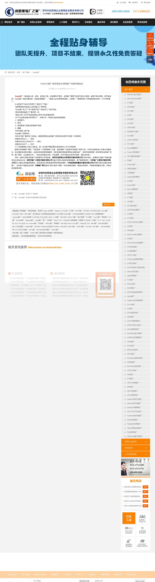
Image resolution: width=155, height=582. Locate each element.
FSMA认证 (44, 217)
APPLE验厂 (49, 223)
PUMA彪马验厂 (133, 313)
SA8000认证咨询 (78, 214)
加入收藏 (123, 2)
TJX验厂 (130, 226)
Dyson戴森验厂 (133, 148)
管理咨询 (129, 448)
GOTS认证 (35, 217)
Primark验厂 (131, 284)
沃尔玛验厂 (20, 226)
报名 (145, 487)
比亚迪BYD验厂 (133, 131)
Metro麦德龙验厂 (133, 329)
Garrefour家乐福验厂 (134, 416)
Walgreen (58, 211)
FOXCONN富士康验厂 (135, 222)
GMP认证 (66, 220)
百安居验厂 (131, 362)
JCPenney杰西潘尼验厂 (135, 259)
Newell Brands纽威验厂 (135, 243)
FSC (27, 223)
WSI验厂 (130, 214)
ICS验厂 (130, 309)
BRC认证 (63, 217)
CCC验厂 (71, 211)
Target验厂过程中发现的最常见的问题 (32, 197)
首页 (18, 72)
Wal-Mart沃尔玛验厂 (134, 99)
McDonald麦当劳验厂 (135, 436)
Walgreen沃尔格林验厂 (135, 300)
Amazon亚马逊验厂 (134, 403)
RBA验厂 (94, 223)
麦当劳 (40, 211)
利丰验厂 (130, 387)
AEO (103, 220)
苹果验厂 (57, 223)
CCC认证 (64, 211)
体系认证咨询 (130, 442)
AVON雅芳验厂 (133, 395)
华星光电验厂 (132, 169)
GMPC (129, 115)
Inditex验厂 (68, 214)
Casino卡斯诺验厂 (133, 152)
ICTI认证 (87, 220)
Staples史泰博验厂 (134, 177)
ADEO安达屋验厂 (133, 210)
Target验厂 (36, 72)
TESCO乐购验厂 (133, 383)
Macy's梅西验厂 (133, 189)
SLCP (16, 223)
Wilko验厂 (131, 230)
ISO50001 (86, 211)
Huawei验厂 (33, 223)
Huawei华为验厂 (133, 271)
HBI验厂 (130, 193)
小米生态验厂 (132, 263)
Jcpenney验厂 (16, 217)
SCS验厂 (130, 181)
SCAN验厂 (131, 144)
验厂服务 (26, 72)
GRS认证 (83, 223)
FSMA (50, 217)
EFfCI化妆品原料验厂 (135, 292)
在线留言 (135, 2)
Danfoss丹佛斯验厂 (134, 407)
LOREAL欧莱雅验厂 (134, 337)
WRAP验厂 (131, 107)
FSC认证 (22, 223)
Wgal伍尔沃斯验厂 (134, 424)
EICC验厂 (75, 223)
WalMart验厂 (29, 226)
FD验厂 (130, 160)
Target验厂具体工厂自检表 (28, 194)
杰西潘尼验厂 (100, 214)
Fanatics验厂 (131, 164)
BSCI (70, 223)
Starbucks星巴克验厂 (134, 399)
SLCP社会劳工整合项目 (136, 267)
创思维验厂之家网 (77, 220)
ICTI (99, 220)
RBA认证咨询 (132, 350)
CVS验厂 (130, 197)
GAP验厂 (56, 217)
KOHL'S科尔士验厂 (134, 325)
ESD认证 (88, 214)
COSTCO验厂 (132, 370)
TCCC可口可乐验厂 (134, 411)
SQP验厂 (130, 374)
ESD (93, 214)
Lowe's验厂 (131, 304)
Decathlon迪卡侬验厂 (135, 333)
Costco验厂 (104, 211)
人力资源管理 (130, 454)
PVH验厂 (130, 379)
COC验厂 (130, 123)
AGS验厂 (130, 201)
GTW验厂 (131, 218)
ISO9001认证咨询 (47, 226)
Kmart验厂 (131, 346)
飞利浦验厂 (131, 173)
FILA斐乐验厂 (132, 206)
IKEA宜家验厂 (132, 391)
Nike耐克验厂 (132, 432)
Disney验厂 (55, 230)
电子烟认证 (37, 214)
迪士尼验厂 (81, 217)
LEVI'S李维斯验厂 (134, 321)
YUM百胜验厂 (132, 247)
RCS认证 (15, 214)
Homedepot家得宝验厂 (135, 358)
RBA (14, 226)
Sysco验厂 (131, 136)
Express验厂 (131, 185)
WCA (60, 220)
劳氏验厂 (105, 217)
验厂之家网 (24, 233)
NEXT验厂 (131, 354)
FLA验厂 (130, 280)
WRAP (56, 220)
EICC (88, 223)
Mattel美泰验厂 (133, 420)
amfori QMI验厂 (133, 140)
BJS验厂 (130, 239)
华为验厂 (41, 223)
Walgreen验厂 (29, 220)
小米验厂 (50, 220)
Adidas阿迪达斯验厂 (134, 428)
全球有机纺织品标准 (48, 214)
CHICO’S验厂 (132, 255)
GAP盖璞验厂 (132, 251)
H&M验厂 (131, 317)
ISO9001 (56, 226)
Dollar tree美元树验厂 (135, 234)
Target (45, 211)
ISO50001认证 (95, 211)
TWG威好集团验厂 (134, 156)
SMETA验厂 (72, 226)
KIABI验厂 (131, 288)
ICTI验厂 (130, 103)
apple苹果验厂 (132, 276)
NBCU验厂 (28, 214)
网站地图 (147, 2)
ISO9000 (37, 226)
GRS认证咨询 (26, 217)
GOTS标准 (59, 214)
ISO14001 (89, 226)
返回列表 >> (108, 204)
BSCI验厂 (130, 119)
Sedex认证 (63, 226)
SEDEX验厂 (131, 127)
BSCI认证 (64, 223)
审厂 (44, 220)
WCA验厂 (131, 111)
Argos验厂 (131, 296)
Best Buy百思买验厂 (134, 366)
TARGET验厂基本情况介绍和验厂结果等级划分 (46, 233)
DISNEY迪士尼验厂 (134, 94)
